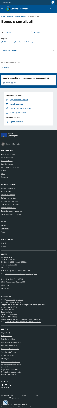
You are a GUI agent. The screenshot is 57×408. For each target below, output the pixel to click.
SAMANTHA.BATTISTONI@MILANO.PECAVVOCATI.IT (24, 319)
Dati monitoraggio (7, 395)
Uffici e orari (5, 285)
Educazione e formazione (9, 201)
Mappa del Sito (14, 398)
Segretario (4, 177)
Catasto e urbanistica (8, 194)
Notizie (3, 225)
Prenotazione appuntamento (11, 372)
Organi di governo (7, 164)
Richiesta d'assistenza (8, 374)
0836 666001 (12, 265)
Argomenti (10, 16)
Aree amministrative (8, 154)
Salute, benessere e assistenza (11, 211)
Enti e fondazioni (6, 161)
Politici (3, 170)
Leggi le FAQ (5, 367)
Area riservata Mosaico (9, 345)
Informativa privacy (7, 355)
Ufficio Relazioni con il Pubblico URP (13, 282)
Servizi (24, 395)
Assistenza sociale (20, 16)
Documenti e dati (7, 157)
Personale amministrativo (9, 167)
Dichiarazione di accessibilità (10, 362)
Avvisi (3, 232)
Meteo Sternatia (6, 336)
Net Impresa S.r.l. (22, 404)
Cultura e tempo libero (8, 198)
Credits (37, 395)
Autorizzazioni (6, 191)
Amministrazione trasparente (11, 364)
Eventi (3, 246)
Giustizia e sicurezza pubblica (10, 204)
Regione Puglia (7, 2)
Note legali (5, 358)
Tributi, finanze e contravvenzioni (12, 214)
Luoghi (3, 243)
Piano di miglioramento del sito (11, 342)
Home (3, 16)
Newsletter (5, 387)
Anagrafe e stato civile (8, 188)
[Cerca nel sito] (50, 8)
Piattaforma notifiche (8, 339)
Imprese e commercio (8, 207)
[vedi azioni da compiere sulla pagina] (35, 32)
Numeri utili (5, 288)
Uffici (3, 174)
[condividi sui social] (6, 32)
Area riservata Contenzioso (10, 349)
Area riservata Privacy (8, 352)
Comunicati (5, 228)
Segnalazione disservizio (9, 369)
